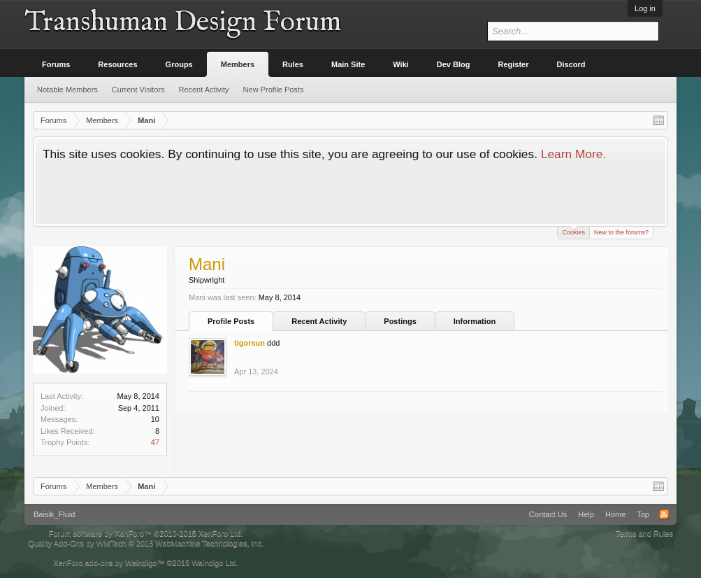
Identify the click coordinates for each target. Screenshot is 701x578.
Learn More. (573, 154)
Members (237, 64)
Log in (645, 8)
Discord (571, 64)
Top (643, 514)
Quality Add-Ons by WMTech (145, 543)
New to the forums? (621, 232)
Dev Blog (453, 64)
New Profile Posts (273, 89)
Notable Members (67, 89)
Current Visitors (138, 89)
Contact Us (548, 514)
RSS (664, 514)
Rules (292, 64)
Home (615, 514)
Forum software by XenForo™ (146, 533)
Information (475, 321)
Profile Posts (231, 321)
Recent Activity (319, 321)
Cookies (573, 231)
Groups (179, 64)
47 (155, 442)
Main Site (348, 64)
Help (586, 514)
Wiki (401, 64)
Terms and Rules (644, 533)
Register (513, 64)
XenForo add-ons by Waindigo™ (108, 562)
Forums (56, 64)
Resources (117, 64)
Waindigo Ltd (213, 562)
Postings (400, 321)
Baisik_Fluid (54, 514)
